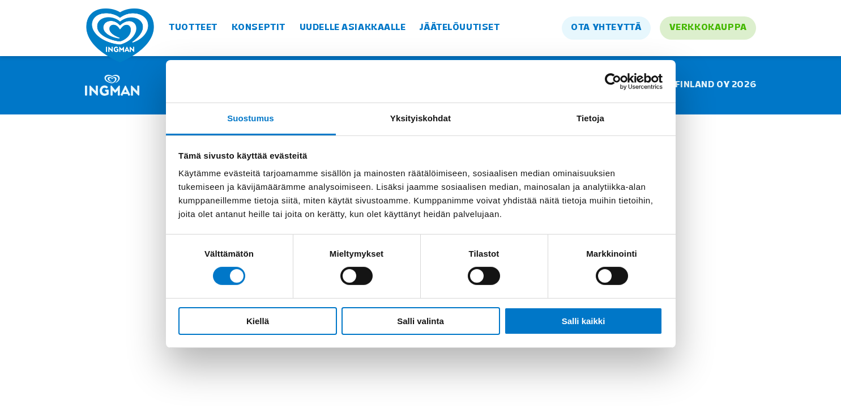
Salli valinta (420, 321)
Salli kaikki (583, 321)
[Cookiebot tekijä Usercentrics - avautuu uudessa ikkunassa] (613, 81)
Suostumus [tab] (250, 118)
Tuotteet (193, 28)
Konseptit (258, 28)
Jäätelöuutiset (460, 28)
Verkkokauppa (708, 28)
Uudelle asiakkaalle (353, 28)
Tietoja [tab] (590, 118)
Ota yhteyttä (606, 28)
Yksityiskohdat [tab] (420, 118)
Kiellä (257, 321)
